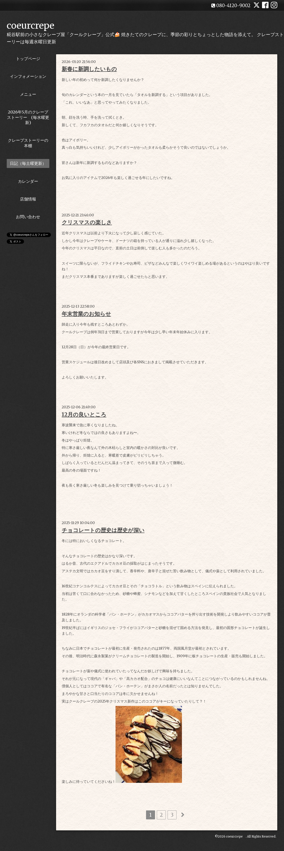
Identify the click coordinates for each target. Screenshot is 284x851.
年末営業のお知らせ (86, 313)
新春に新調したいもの (89, 68)
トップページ (28, 58)
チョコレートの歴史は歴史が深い (103, 530)
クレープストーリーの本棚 (28, 143)
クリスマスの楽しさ (87, 222)
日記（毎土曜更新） (28, 163)
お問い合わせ (28, 216)
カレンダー (28, 181)
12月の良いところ (84, 414)
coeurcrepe (30, 25)
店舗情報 (28, 199)
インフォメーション (28, 76)
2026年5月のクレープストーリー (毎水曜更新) (28, 117)
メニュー (28, 94)
